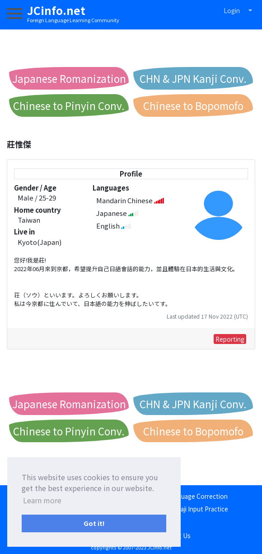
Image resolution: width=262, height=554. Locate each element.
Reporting (229, 339)
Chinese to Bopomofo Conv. (193, 107)
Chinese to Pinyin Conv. (69, 105)
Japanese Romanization (69, 78)
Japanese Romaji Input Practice (183, 508)
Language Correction (197, 496)
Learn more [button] (42, 500)
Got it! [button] (94, 523)
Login (232, 10)
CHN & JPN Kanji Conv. (193, 78)
